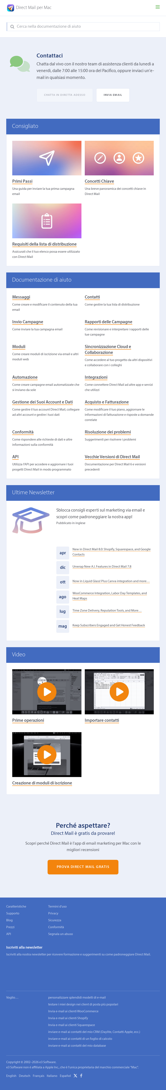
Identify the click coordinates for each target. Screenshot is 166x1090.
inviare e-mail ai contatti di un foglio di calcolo (80, 1026)
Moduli (18, 347)
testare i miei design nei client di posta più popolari (83, 992)
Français (38, 1063)
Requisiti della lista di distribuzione (44, 244)
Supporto (12, 913)
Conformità (23, 432)
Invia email (113, 95)
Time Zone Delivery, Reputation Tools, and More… (107, 610)
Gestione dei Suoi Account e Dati (42, 402)
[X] (75, 1064)
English (11, 1063)
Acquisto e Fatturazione (107, 402)
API (15, 457)
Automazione (25, 377)
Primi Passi (22, 181)
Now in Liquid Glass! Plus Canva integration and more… (111, 581)
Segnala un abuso (60, 934)
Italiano (52, 1063)
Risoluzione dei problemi (108, 432)
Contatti (92, 297)
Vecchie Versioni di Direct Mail (112, 457)
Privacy (53, 913)
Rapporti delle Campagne (108, 322)
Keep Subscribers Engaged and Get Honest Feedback (109, 625)
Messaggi (21, 297)
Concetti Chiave (99, 181)
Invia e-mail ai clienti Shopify (68, 1005)
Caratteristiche (16, 906)
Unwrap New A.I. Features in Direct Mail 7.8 (102, 566)
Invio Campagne (27, 322)
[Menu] (158, 8)
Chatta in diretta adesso (64, 95)
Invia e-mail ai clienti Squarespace (71, 1012)
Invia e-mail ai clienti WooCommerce (73, 998)
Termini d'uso (57, 906)
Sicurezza (54, 920)
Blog (9, 920)
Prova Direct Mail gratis (83, 867)
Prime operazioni (28, 720)
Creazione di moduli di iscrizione (42, 783)
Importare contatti (102, 720)
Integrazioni (96, 377)
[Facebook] (81, 1064)
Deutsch (24, 1063)
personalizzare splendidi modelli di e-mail (77, 985)
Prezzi (10, 927)
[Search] (12, 26)
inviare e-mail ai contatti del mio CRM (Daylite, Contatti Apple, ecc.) (94, 1019)
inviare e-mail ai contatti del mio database (77, 1033)
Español (65, 1063)
